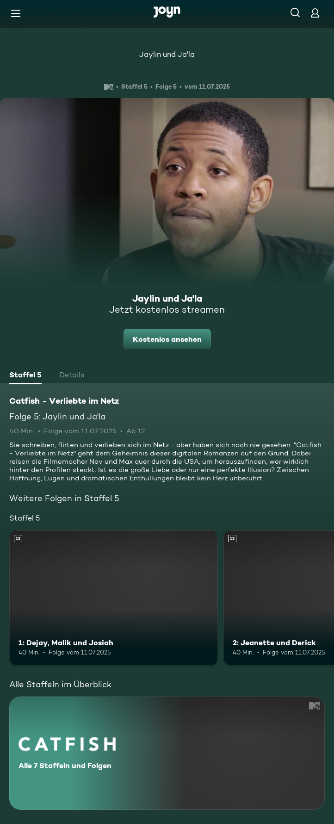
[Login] (315, 13)
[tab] (25, 376)
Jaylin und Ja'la (167, 54)
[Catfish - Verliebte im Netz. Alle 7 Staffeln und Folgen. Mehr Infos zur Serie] (167, 753)
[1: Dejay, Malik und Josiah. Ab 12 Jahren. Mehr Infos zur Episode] (113, 598)
